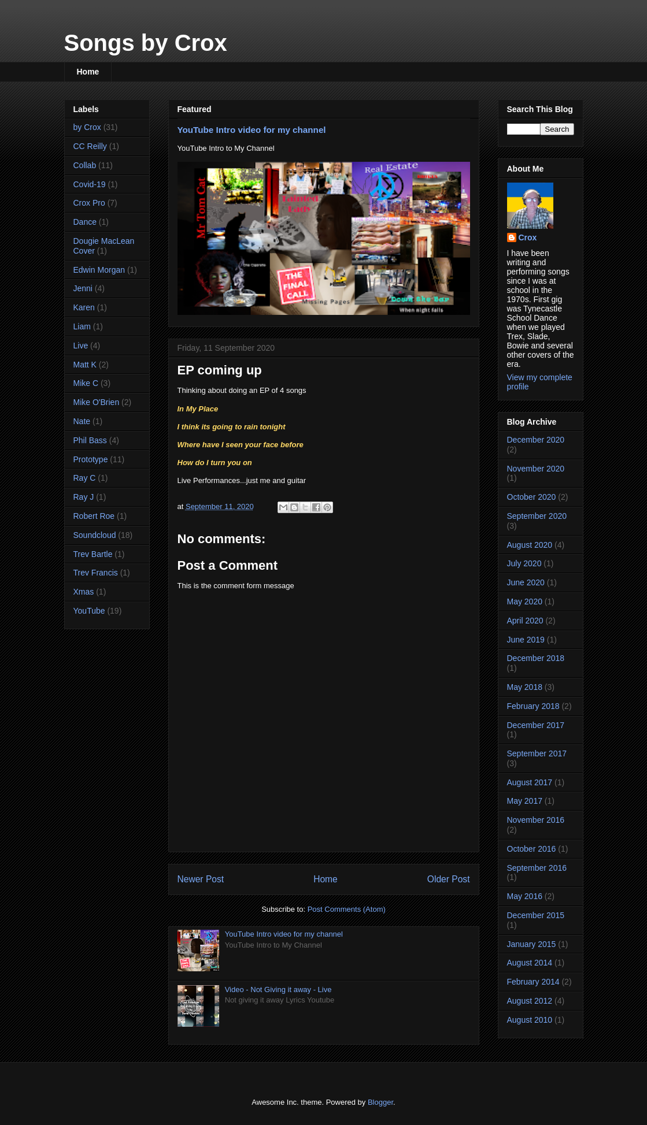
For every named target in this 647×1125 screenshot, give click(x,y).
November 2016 (536, 820)
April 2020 (525, 620)
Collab (85, 165)
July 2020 (524, 563)
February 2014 (533, 981)
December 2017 (536, 725)
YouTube (89, 610)
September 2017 (537, 753)
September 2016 (537, 867)
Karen (84, 307)
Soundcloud (94, 535)
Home (88, 71)
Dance (85, 222)
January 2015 (531, 944)
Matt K (85, 364)
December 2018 (536, 658)
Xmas (83, 591)
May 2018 (524, 687)
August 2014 (530, 962)
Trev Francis (95, 572)
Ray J (83, 497)
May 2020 (524, 601)
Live (80, 345)
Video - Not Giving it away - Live (278, 989)
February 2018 (533, 706)
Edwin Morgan (99, 269)
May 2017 (524, 800)
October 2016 (531, 848)
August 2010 (530, 1019)
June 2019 (526, 639)
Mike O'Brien (96, 402)
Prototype (90, 459)
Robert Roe (94, 516)
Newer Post (201, 879)
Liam (82, 326)
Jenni (83, 288)
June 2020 (526, 582)
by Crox (87, 127)
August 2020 (530, 544)
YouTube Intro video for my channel (252, 130)
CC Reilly (90, 146)
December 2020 (536, 439)
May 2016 (524, 896)
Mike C (86, 383)
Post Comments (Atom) (347, 909)
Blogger (380, 1102)
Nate (82, 421)
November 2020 (536, 468)
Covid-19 (89, 184)
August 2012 (530, 1000)
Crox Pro (89, 202)
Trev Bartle (93, 554)
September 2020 (537, 516)
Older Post (448, 879)
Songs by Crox (145, 42)
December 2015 (536, 915)
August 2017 (530, 782)
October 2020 (531, 497)
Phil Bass (90, 440)
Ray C (84, 477)
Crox (528, 237)
